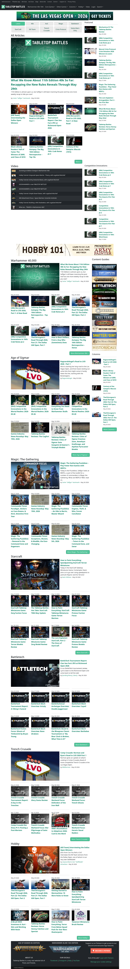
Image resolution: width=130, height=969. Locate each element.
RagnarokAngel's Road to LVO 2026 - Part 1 (37, 118)
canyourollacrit (67, 862)
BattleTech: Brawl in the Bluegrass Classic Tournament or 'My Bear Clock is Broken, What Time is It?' (60, 734)
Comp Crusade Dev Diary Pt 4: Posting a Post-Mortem (19, 827)
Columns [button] (72, 7)
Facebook (53, 960)
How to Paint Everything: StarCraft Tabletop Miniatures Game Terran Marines (60, 613)
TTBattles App (16, 2)
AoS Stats (31, 2)
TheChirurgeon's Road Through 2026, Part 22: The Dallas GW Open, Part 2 (110, 402)
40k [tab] (32, 24)
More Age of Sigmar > (80, 455)
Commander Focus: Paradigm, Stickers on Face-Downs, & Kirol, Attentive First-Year (20, 511)
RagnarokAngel (67, 378)
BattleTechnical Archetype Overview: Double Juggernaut (60, 706)
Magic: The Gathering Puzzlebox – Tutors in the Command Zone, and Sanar (80, 541)
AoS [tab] (46, 24)
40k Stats (24, 2)
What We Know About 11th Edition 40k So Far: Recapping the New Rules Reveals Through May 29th (44, 84)
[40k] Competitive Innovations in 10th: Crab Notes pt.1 (106, 75)
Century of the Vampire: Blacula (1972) (73, 149)
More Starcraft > (82, 653)
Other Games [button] (61, 7)
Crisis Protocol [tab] (61, 29)
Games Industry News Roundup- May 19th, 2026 (19, 436)
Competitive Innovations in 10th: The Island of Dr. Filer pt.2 (107, 209)
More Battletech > (82, 745)
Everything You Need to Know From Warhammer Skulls (60, 409)
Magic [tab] (61, 24)
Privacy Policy (72, 2)
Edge (36, 2)
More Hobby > (83, 938)
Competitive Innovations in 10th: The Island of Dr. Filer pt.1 (107, 222)
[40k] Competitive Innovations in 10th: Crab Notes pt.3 (106, 172)
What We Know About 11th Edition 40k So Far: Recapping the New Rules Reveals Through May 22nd (108, 113)
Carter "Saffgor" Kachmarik (21, 98)
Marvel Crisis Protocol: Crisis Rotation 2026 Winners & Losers (107, 51)
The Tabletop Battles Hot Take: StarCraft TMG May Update (40, 610)
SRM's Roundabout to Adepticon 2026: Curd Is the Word (59, 831)
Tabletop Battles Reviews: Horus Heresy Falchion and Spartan (107, 126)
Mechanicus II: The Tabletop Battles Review (106, 29)
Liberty (75, 675)
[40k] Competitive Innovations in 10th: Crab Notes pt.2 (106, 40)
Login (93, 7)
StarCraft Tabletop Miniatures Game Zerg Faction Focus (19, 610)
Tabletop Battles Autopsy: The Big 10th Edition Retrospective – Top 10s (36, 152)
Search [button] (99, 7)
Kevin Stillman (66, 577)
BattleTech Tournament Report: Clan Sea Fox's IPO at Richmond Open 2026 (73, 663)
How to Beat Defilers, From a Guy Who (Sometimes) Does (60, 340)
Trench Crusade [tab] (47, 29)
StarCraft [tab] (18, 29)
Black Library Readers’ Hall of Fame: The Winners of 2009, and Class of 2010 (18, 152)
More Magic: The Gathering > (77, 552)
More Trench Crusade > (80, 839)
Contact (49, 2)
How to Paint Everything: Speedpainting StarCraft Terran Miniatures (73, 563)
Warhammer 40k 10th (36, 7)
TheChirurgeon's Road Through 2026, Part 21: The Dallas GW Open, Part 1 (110, 417)
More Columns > (109, 429)
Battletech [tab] (75, 24)
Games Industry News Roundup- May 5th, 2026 (60, 538)
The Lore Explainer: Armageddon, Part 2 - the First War (107, 100)
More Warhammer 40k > (79, 353)
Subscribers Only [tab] (75, 29)
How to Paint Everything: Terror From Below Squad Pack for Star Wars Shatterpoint (59, 927)
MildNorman (66, 767)
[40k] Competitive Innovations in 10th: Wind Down (106, 234)
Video (88, 7)
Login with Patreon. (107, 958)
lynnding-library (67, 675)
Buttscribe (43, 2)
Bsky (70, 960)
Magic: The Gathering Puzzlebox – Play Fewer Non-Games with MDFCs (107, 87)
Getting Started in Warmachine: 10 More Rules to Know (60, 893)
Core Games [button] (49, 7)
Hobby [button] (80, 7)
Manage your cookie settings (101, 962)
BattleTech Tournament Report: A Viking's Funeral (19, 706)
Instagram (63, 960)
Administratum (6, 2)
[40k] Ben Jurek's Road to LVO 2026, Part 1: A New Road (19, 310)
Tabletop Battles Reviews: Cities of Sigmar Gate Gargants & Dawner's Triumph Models (60, 442)
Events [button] (55, 2)
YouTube (76, 960)
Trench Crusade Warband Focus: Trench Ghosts (78, 800)
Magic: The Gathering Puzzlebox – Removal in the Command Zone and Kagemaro (19, 541)
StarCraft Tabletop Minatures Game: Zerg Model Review (39, 641)
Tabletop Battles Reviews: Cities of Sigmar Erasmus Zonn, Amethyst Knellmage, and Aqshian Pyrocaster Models (80, 441)
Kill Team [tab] (32, 29)
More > (78, 162)
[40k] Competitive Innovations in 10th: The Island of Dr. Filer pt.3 (107, 195)
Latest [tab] (18, 24)
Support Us (63, 2)
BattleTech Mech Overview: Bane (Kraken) (38, 731)
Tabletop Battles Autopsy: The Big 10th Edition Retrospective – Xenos (107, 63)
